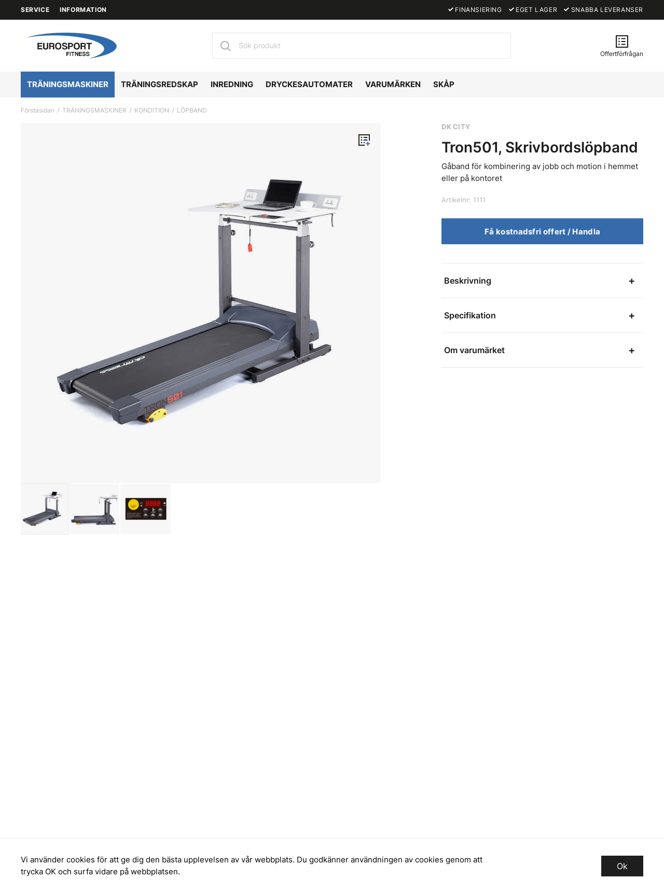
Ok (622, 866)
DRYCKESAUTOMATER (309, 84)
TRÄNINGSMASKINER (67, 84)
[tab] (43, 509)
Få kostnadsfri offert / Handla (542, 231)
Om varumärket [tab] (474, 350)
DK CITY (455, 126)
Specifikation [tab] (470, 315)
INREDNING (232, 84)
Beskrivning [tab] (467, 280)
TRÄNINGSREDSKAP (159, 84)
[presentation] (42, 509)
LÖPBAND (192, 110)
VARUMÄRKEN (393, 84)
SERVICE (35, 9)
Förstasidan (37, 110)
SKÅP (443, 84)
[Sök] (225, 46)
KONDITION (151, 110)
